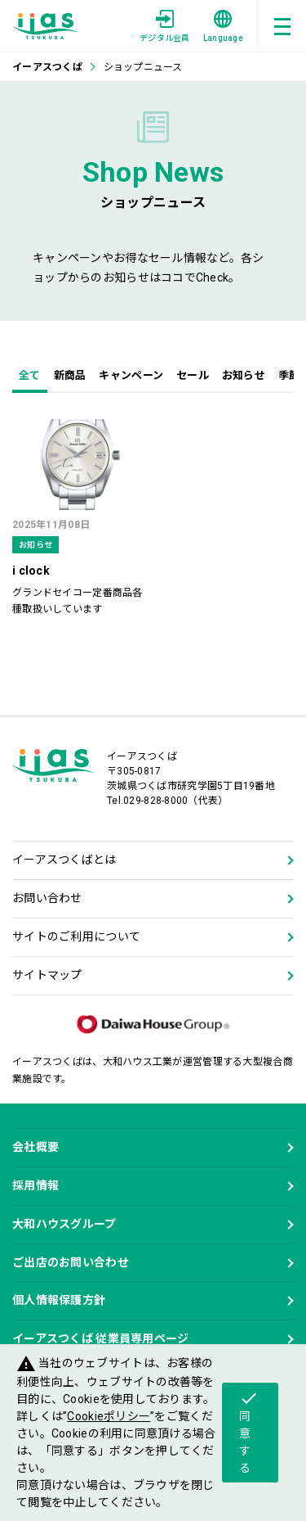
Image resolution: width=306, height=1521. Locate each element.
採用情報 (35, 1185)
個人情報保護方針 (58, 1300)
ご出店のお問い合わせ (70, 1262)
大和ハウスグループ (64, 1223)
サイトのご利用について (76, 936)
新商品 (70, 375)
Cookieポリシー (108, 1416)
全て (30, 375)
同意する (249, 1431)
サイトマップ (47, 975)
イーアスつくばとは (64, 859)
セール (192, 375)
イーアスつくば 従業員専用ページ (100, 1338)
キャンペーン (131, 375)
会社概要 (35, 1146)
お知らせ (243, 375)
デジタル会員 (165, 26)
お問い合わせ (47, 898)
